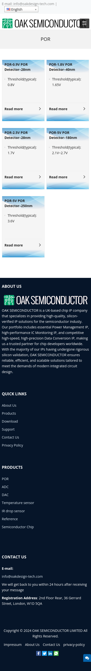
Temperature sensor (18, 502)
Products (9, 413)
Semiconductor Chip (18, 527)
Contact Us (10, 437)
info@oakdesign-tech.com (33, 3)
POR (5, 478)
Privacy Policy (12, 445)
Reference (10, 519)
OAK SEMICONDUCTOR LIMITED (57, 630)
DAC (5, 494)
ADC (5, 486)
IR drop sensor (13, 511)
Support (8, 429)
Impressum (13, 644)
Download (10, 421)
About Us (9, 405)
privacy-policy (74, 644)
